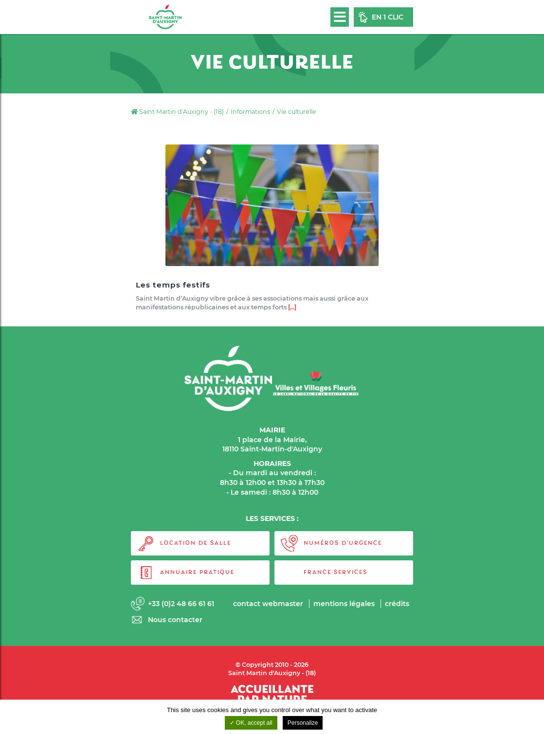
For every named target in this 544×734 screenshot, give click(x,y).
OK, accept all (251, 722)
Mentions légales (344, 603)
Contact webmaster (268, 603)
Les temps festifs (173, 285)
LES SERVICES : (272, 518)
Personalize (303, 722)
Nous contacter (175, 619)
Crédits (397, 603)
